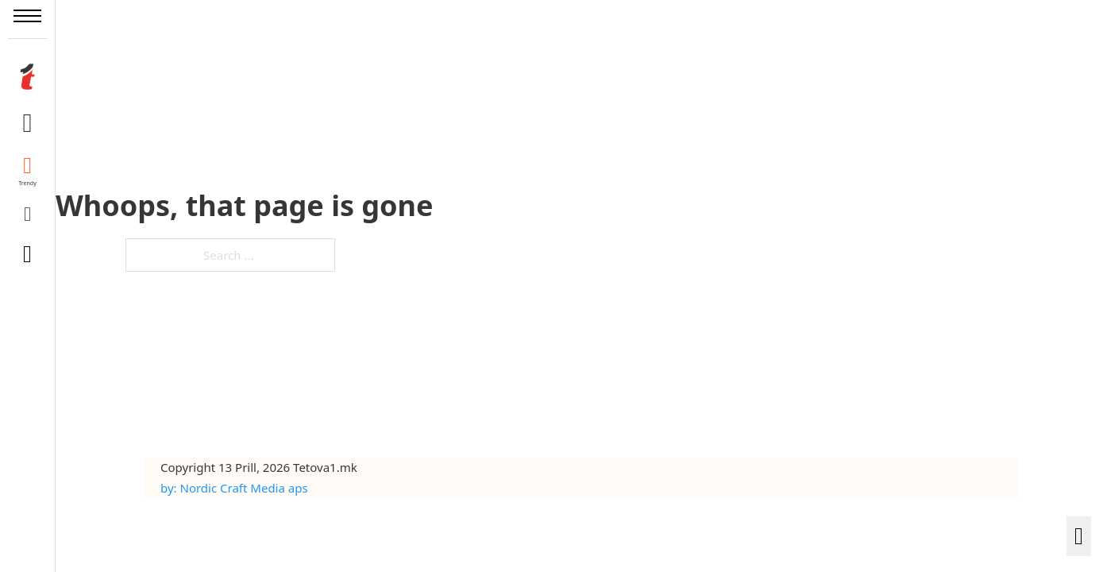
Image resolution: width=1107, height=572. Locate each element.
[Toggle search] (28, 254)
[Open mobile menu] (27, 16)
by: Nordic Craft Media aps (234, 488)
